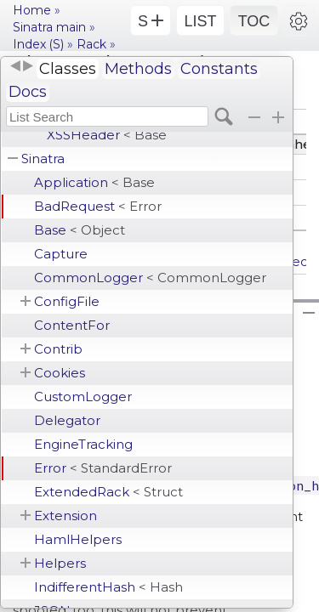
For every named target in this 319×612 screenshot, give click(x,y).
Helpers (60, 563)
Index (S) (38, 44)
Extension (65, 515)
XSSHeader (107, 135)
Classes (67, 69)
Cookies (59, 373)
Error (103, 468)
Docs (28, 91)
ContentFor (72, 325)
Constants (219, 69)
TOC (254, 21)
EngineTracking (83, 444)
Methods (138, 69)
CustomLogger (83, 396)
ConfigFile (67, 301)
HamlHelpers (78, 539)
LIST (200, 21)
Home (32, 10)
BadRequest (98, 206)
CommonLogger (150, 277)
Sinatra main (49, 27)
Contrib (58, 349)
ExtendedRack (108, 492)
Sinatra (43, 158)
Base (79, 230)
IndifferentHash (108, 587)
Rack (91, 44)
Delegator (67, 420)
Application (94, 182)
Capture (61, 254)
